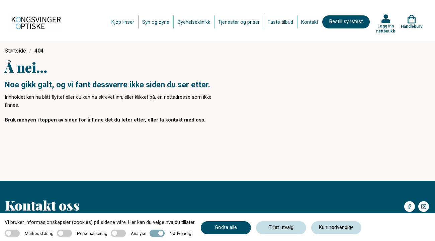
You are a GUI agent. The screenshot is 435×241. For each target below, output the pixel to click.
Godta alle (226, 227)
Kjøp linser (122, 22)
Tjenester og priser (239, 22)
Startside (15, 51)
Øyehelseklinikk (193, 22)
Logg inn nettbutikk (385, 28)
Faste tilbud (280, 22)
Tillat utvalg (281, 227)
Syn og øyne (155, 22)
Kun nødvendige (336, 227)
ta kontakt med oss (182, 120)
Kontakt (309, 22)
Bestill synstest (346, 21)
